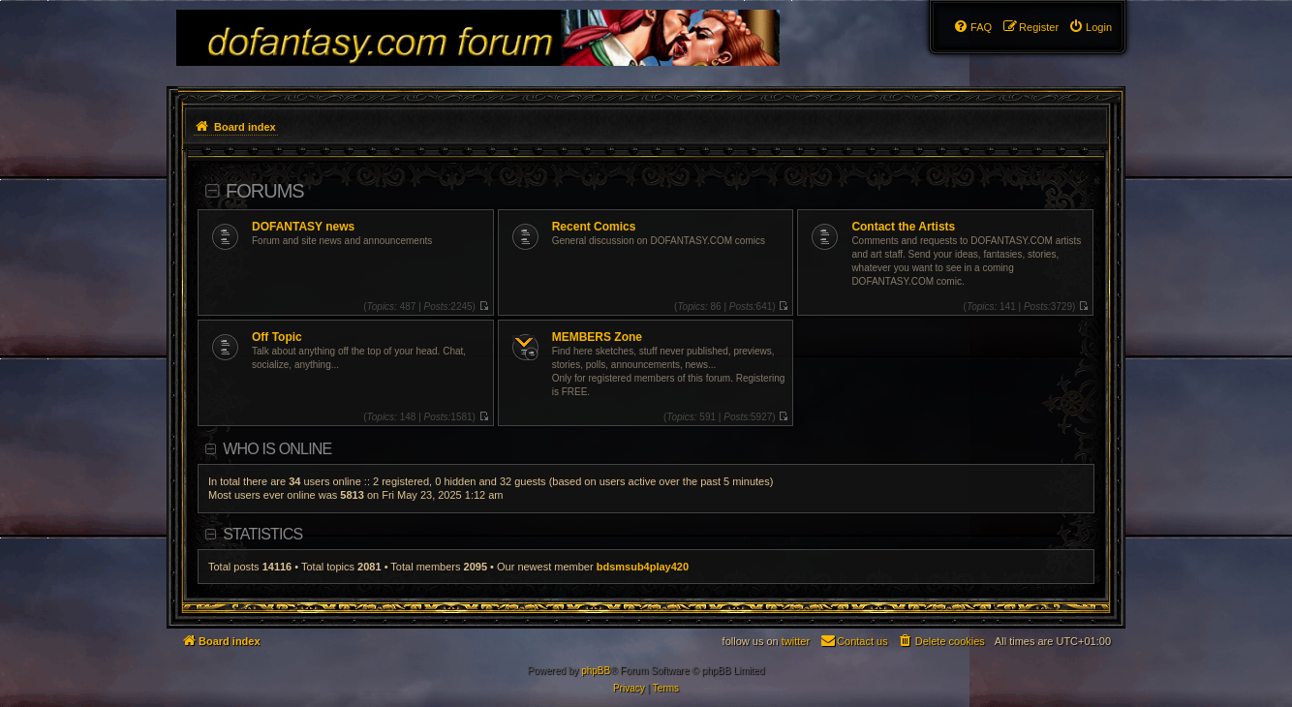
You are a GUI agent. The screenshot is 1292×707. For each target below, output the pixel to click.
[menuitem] (1090, 27)
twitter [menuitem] (796, 641)
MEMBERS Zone (597, 337)
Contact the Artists (903, 226)
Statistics (262, 534)
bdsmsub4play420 (643, 566)
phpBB (595, 670)
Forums (265, 190)
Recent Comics (594, 226)
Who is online (277, 449)
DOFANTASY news (303, 226)
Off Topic (277, 337)
